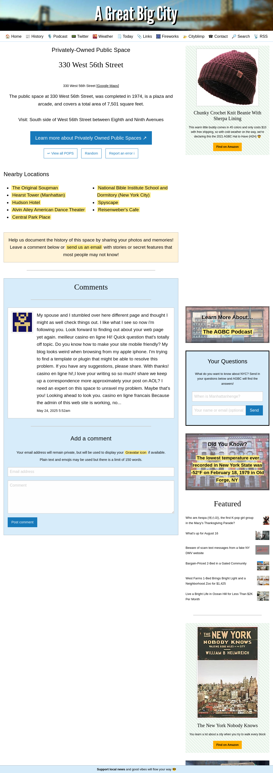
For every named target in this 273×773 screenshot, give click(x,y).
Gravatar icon (135, 452)
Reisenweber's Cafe (118, 209)
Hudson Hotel (26, 202)
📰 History (34, 36)
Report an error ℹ (122, 153)
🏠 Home (13, 36)
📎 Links (144, 36)
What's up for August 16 (202, 533)
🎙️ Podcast (57, 36)
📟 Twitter (80, 36)
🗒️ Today (125, 36)
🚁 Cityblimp (194, 36)
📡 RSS (261, 36)
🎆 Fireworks (167, 36)
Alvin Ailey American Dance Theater (48, 209)
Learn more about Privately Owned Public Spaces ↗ (91, 138)
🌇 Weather (103, 36)
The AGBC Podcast (227, 332)
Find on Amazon (227, 146)
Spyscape (108, 202)
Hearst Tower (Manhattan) (38, 195)
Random (91, 153)
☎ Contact (218, 36)
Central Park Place (31, 217)
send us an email (84, 247)
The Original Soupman (35, 187)
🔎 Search (241, 36)
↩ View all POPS (60, 153)
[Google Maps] (107, 86)
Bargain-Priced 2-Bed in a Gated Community (216, 563)
